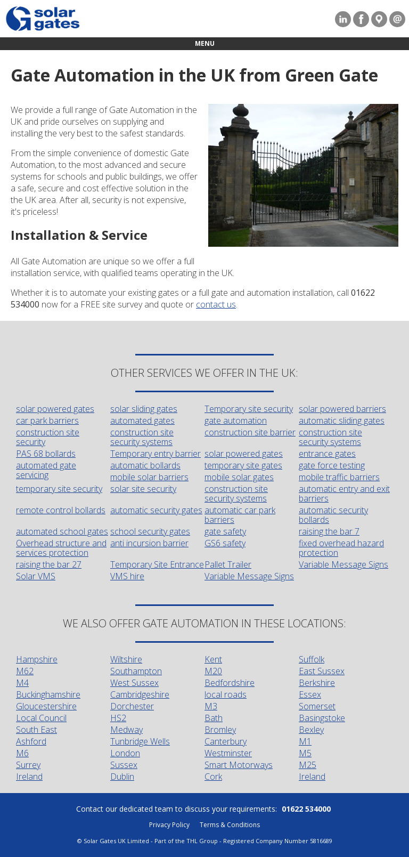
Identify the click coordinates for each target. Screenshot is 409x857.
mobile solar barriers (149, 477)
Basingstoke (322, 718)
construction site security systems (142, 437)
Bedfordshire (229, 683)
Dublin (122, 776)
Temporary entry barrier (155, 453)
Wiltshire (126, 659)
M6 (22, 753)
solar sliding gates (143, 409)
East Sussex (322, 671)
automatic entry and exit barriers (344, 493)
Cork (213, 776)
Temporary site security (248, 409)
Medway (126, 729)
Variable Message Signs (343, 564)
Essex (310, 694)
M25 (307, 765)
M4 (22, 683)
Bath (213, 718)
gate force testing (332, 465)
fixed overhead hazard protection (341, 548)
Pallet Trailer (227, 564)
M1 (305, 741)
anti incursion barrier (149, 543)
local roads (225, 694)
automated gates (142, 420)
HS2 (118, 718)
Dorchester (132, 706)
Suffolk (311, 659)
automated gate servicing (46, 470)
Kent (213, 659)
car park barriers (47, 420)
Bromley (220, 729)
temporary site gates (243, 465)
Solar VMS (35, 576)
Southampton (136, 671)
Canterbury (225, 741)
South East (36, 729)
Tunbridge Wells (140, 741)
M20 (213, 671)
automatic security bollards (333, 514)
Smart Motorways (238, 765)
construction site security (47, 437)
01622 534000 (306, 809)
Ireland (29, 776)
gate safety (225, 531)
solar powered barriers (342, 409)
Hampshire (37, 659)
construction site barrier (250, 432)
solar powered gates (55, 409)
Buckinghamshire (48, 694)
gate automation (235, 420)
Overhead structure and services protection (61, 548)
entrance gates (327, 453)
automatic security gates (156, 510)
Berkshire (317, 683)
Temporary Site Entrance (157, 564)
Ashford (31, 741)
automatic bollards (145, 465)
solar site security (143, 489)
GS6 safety (225, 543)
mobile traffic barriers (339, 477)
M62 (25, 671)
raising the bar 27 (48, 564)
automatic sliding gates (342, 420)
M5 (305, 753)
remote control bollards (60, 510)
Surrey (28, 765)
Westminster (228, 753)
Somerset (317, 706)
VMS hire (127, 576)
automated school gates (62, 531)
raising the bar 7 (329, 531)
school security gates (150, 531)
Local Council (41, 718)
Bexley (311, 729)
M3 (210, 706)
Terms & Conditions (230, 824)
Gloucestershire (46, 706)
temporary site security (59, 489)
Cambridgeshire (139, 694)
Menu (205, 43)
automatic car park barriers (239, 514)
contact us (216, 304)
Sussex (123, 765)
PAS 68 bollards (46, 453)
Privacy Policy (169, 824)
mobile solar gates (239, 477)
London (125, 753)
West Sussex (134, 683)
